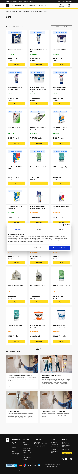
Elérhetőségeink (13, 1)
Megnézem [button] (16, 64)
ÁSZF (24, 442)
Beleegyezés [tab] (18, 229)
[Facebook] (63, 459)
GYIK (24, 455)
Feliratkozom (67, 453)
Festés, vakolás (45, 357)
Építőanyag (10, 357)
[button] (32, 5)
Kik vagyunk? (54, 442)
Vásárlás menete (27, 457)
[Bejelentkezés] (61, 5)
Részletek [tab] (39, 229)
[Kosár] (69, 5)
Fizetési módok (26, 450)
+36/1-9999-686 (68, 1)
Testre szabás (39, 247)
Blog (35, 1)
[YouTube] (66, 459)
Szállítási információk (23, 1)
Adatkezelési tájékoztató (51, 466)
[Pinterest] (71, 459)
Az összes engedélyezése (59, 247)
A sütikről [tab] (60, 229)
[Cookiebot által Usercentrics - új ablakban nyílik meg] (63, 225)
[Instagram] (68, 459)
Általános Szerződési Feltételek (52, 464)
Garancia (31, 1)
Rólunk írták (53, 449)
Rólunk (7, 1)
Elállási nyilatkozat (27, 448)
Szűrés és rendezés (61, 26)
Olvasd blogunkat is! (55, 447)
